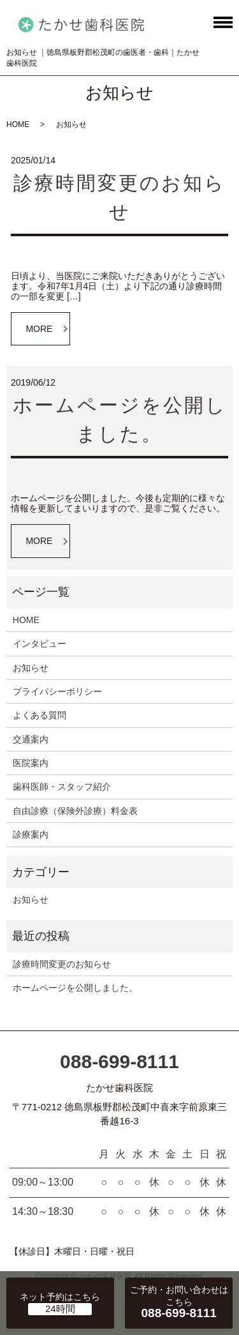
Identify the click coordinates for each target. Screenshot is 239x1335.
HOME (17, 124)
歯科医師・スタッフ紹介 (62, 786)
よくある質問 (39, 715)
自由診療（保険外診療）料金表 (75, 811)
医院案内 (30, 763)
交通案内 (30, 739)
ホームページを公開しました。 (75, 988)
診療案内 (30, 834)
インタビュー (39, 643)
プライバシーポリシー (57, 691)
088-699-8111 (119, 1061)
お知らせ (30, 668)
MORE (38, 329)
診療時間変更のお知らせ (62, 964)
